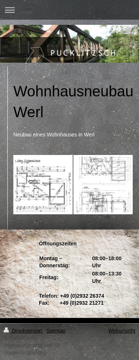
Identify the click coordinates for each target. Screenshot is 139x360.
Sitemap (55, 331)
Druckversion (23, 331)
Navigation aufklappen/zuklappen (69, 10)
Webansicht (121, 331)
